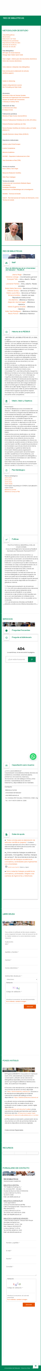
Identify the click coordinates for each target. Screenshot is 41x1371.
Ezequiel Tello (12, 279)
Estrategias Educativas (9, 187)
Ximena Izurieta (14, 295)
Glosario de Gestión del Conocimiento (14, 99)
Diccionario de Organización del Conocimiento (16, 97)
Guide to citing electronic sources (12, 85)
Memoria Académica (8, 152)
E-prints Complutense (9, 148)
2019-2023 (8, 481)
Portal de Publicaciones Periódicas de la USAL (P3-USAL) (19, 120)
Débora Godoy (13, 291)
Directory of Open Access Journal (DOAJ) (15, 116)
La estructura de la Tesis (10, 107)
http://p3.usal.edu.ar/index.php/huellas (17, 1109)
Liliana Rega (17, 274)
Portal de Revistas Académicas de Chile (14, 124)
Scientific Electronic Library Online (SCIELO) (15, 134)
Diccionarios (6, 37)
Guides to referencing (9, 81)
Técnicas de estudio (8, 200)
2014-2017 (8, 479)
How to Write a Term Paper (10, 168)
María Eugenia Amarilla (17, 307)
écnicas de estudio (9, 46)
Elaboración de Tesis (9, 39)
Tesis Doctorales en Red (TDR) (12, 160)
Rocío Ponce (13, 313)
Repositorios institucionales (11, 43)
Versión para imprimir (13, 867)
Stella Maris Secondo (13, 288)
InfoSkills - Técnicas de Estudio (12, 193)
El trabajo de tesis (8, 110)
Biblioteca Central (10, 489)
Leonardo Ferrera (12, 284)
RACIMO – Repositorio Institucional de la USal (16, 156)
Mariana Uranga (12, 277)
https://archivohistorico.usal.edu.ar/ (18, 1091)
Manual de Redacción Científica (12, 173)
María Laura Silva (13, 293)
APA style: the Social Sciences (11, 53)
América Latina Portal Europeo (11, 144)
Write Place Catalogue (9, 177)
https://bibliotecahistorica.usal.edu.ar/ (26, 1097)
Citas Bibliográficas (9, 35)
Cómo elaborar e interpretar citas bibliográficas (16, 67)
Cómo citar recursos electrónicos (12, 61)
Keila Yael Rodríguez (13, 311)
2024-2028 (8, 483)
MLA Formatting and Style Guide (12, 87)
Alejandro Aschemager (16, 302)
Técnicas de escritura (9, 44)
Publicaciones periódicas (10, 41)
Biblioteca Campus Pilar (12, 491)
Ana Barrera (13, 300)
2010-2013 (8, 478)
